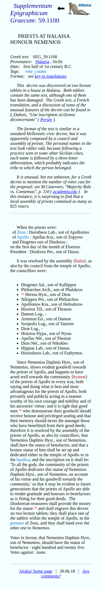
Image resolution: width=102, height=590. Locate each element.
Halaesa (43, 61)
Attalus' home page (35, 571)
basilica (23, 459)
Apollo (23, 237)
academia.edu (65, 191)
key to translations (50, 76)
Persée (46, 119)
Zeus (21, 232)
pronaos (17, 523)
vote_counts (35, 71)
